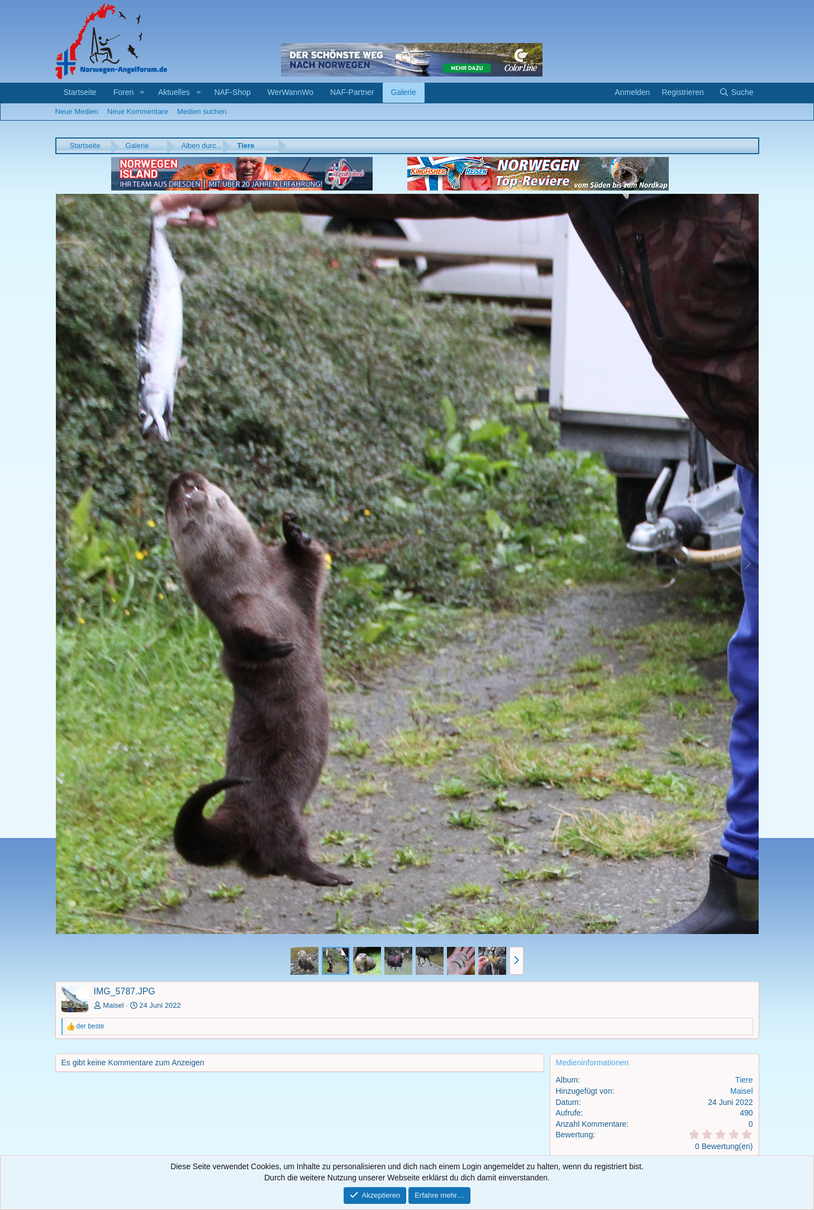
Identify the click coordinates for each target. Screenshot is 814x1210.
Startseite (80, 92)
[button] (142, 93)
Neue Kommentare (137, 111)
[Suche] (736, 93)
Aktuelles (174, 92)
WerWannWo (290, 92)
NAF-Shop (232, 92)
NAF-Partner (352, 92)
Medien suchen (201, 111)
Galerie (403, 92)
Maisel (113, 1005)
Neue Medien (76, 111)
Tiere (744, 1079)
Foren (123, 92)
